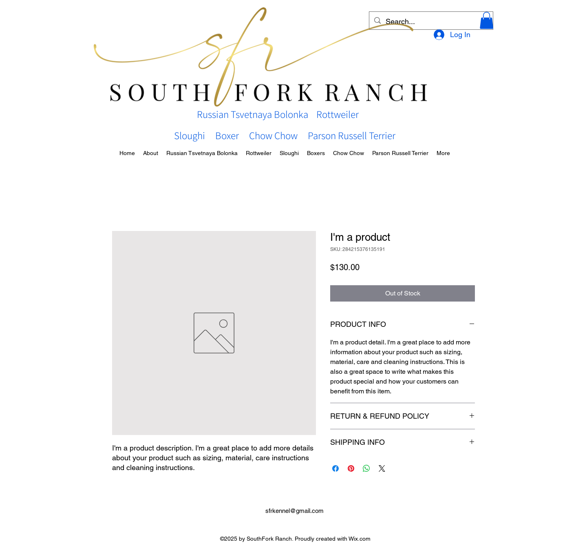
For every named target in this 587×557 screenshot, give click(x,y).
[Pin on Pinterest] (351, 468)
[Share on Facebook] (335, 468)
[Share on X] (382, 468)
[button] (486, 20)
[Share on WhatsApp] (366, 468)
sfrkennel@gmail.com (294, 510)
